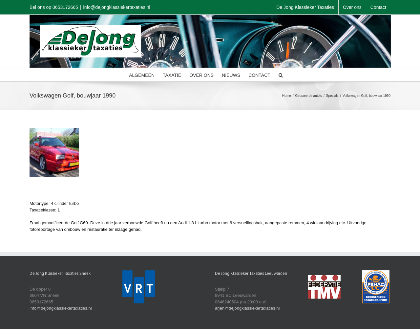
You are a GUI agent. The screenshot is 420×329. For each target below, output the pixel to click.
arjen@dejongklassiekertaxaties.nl (247, 308)
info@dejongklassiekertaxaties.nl (116, 7)
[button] (281, 74)
